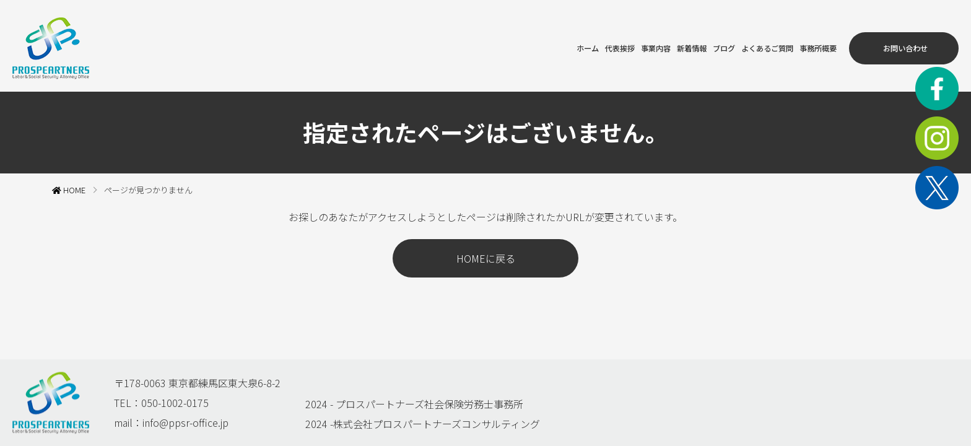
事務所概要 (797, 43)
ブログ (675, 43)
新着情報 (635, 43)
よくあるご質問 (731, 43)
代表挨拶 (543, 43)
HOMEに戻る (485, 253)
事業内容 (589, 43)
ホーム (502, 43)
